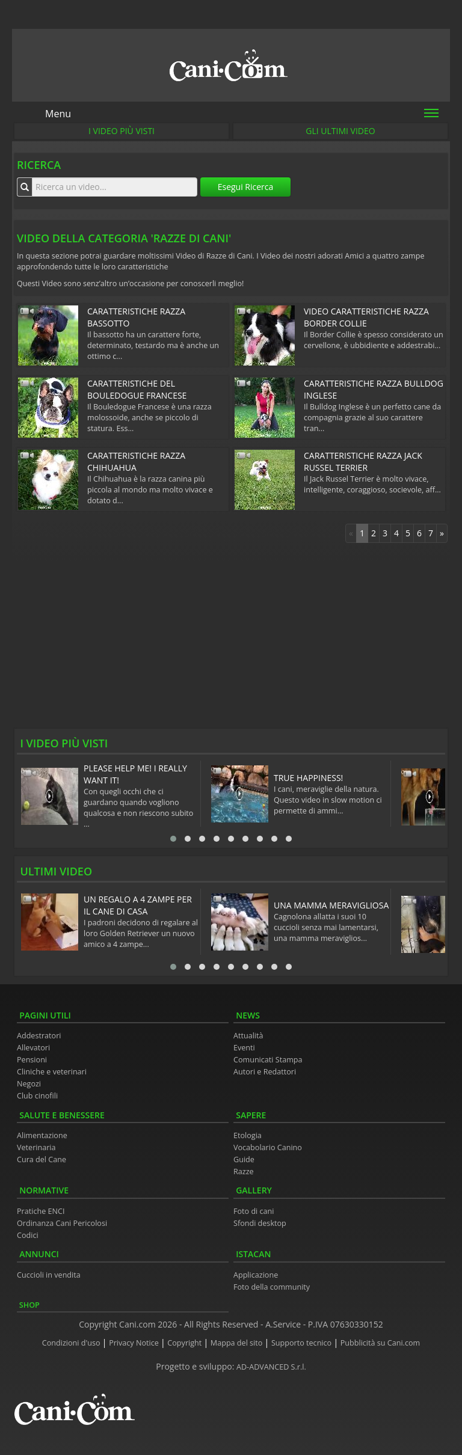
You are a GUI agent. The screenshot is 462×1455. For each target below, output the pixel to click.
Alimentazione (42, 1135)
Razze (243, 1171)
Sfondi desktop (259, 1223)
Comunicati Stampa (268, 1060)
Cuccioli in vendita (49, 1275)
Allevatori (33, 1048)
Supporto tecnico (302, 1343)
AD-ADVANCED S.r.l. (271, 1367)
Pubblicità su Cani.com (380, 1343)
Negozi (29, 1084)
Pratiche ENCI (40, 1211)
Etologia (247, 1135)
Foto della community (271, 1287)
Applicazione (255, 1275)
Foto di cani (253, 1211)
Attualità (248, 1036)
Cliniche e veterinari (52, 1072)
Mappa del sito (238, 1343)
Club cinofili (37, 1096)
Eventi (244, 1048)
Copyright (185, 1343)
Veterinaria (36, 1147)
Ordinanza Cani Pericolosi (62, 1223)
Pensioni (32, 1060)
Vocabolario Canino (267, 1147)
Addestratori (39, 1036)
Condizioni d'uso (72, 1343)
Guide (243, 1159)
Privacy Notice (135, 1343)
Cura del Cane (41, 1159)
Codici (27, 1235)
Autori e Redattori (264, 1072)
